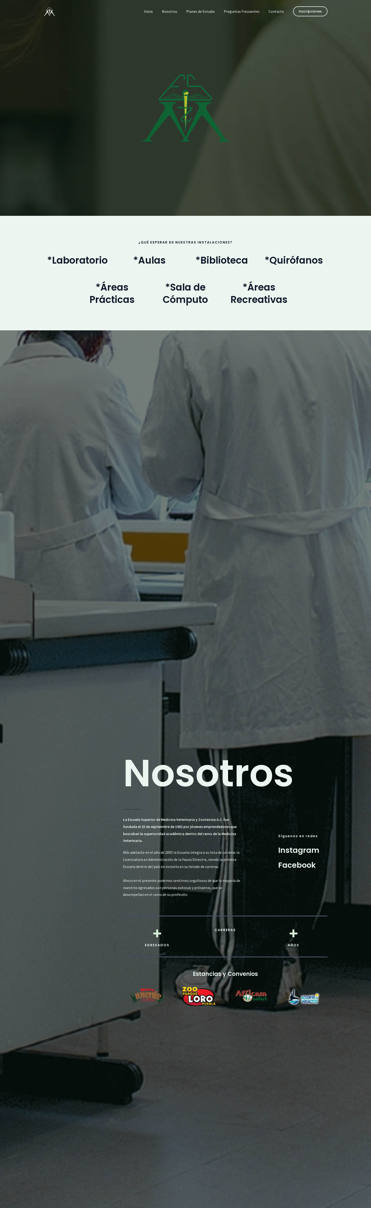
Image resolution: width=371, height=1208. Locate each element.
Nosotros (174, 11)
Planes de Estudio (204, 11)
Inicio (154, 11)
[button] (310, 11)
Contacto (277, 11)
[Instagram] (298, 850)
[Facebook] (297, 865)
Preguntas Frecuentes (244, 11)
